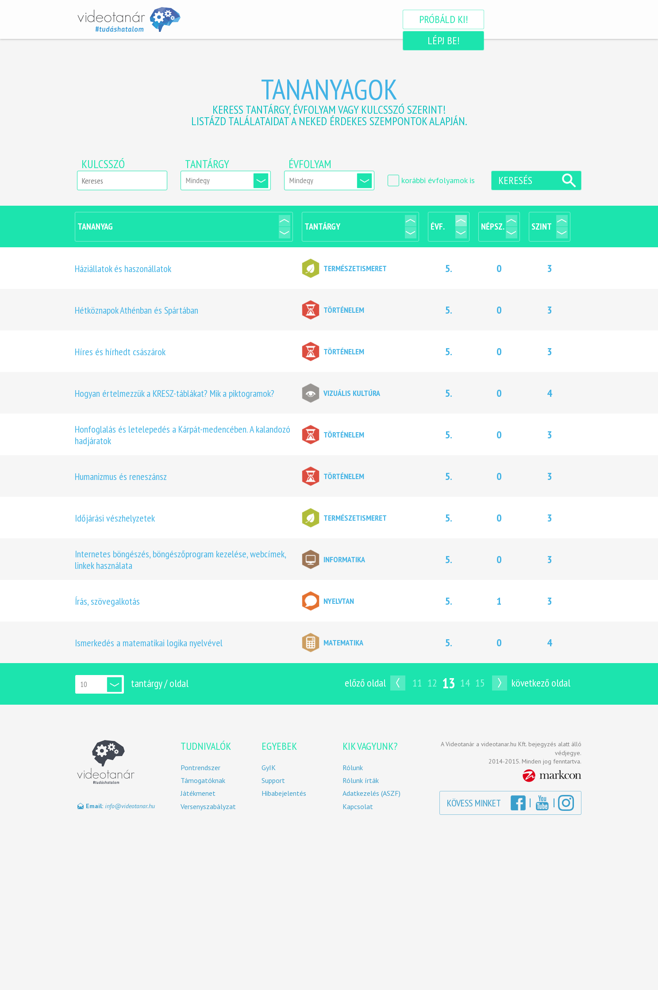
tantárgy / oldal (160, 683)
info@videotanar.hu (130, 806)
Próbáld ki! (440, 19)
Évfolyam (310, 164)
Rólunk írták (360, 780)
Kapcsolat (357, 806)
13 (448, 683)
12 (432, 683)
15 (480, 683)
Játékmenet (198, 793)
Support (273, 780)
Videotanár (129, 19)
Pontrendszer (200, 768)
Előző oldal (365, 683)
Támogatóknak (203, 780)
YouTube (542, 803)
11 (417, 683)
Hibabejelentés (284, 793)
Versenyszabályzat (208, 806)
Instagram (566, 803)
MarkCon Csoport (552, 775)
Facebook (518, 803)
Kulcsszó (103, 164)
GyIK (269, 768)
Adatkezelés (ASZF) (371, 793)
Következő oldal (541, 683)
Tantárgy (207, 164)
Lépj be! (535, 19)
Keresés (515, 180)
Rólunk (352, 768)
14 (465, 683)
